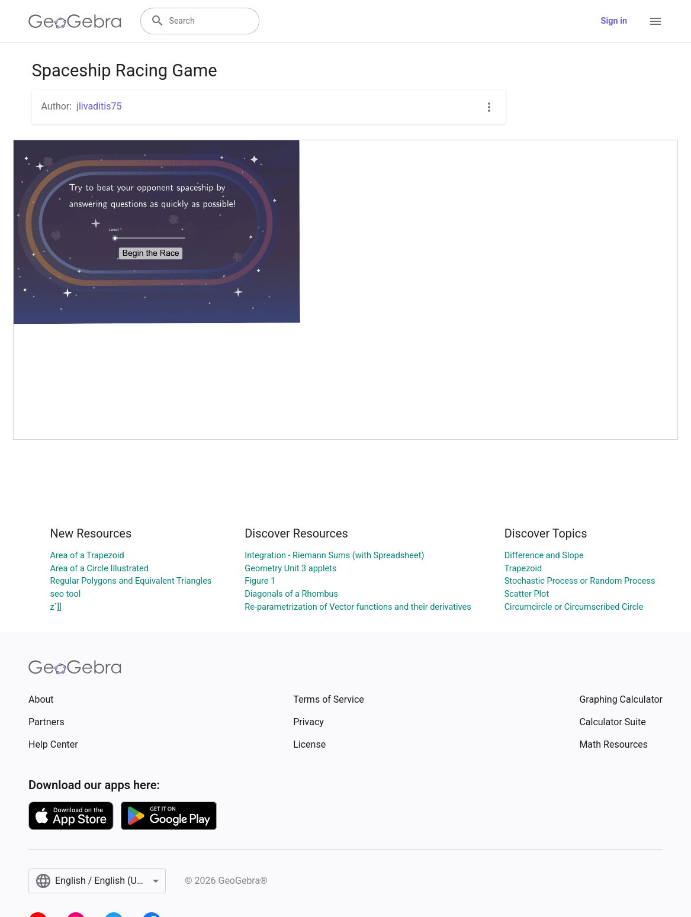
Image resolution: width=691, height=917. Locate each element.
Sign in (614, 21)
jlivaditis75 (98, 106)
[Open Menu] (655, 21)
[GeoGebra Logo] (74, 21)
